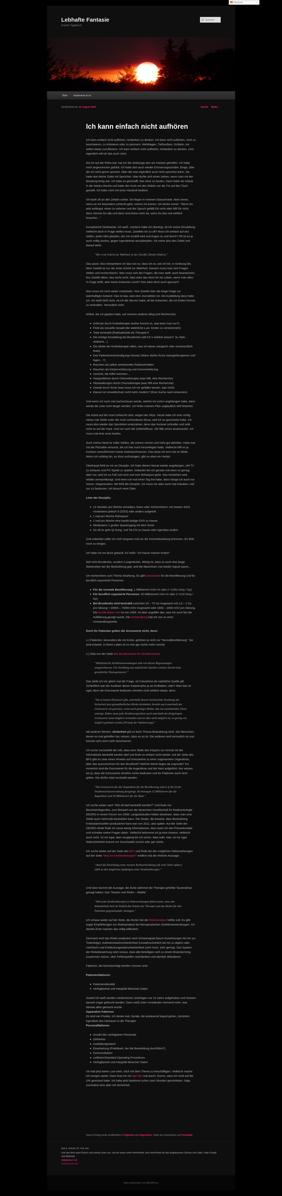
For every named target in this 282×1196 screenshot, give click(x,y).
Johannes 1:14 (69, 1160)
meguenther (145, 1135)
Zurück (203, 107)
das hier (137, 1075)
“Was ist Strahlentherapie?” (120, 855)
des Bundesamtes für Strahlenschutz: (137, 653)
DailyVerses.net (69, 1163)
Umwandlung (139, 617)
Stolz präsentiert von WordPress (141, 1183)
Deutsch (236, 2)
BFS (132, 851)
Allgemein (129, 1135)
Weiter (216, 107)
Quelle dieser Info (109, 612)
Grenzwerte (153, 575)
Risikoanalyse (158, 920)
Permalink (187, 1135)
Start (64, 95)
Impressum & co (82, 95)
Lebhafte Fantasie (85, 20)
